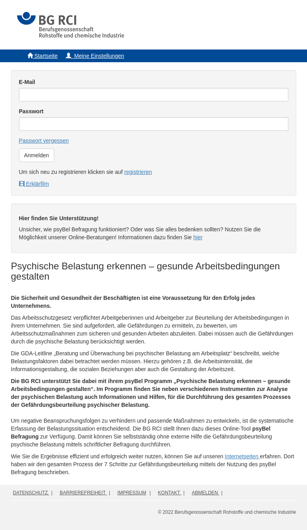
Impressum (131, 493)
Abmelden (205, 493)
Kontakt (169, 493)
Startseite (42, 56)
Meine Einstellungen (95, 56)
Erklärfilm (34, 184)
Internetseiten (242, 456)
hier (197, 237)
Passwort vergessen (44, 140)
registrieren (138, 172)
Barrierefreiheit (83, 493)
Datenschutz (31, 493)
